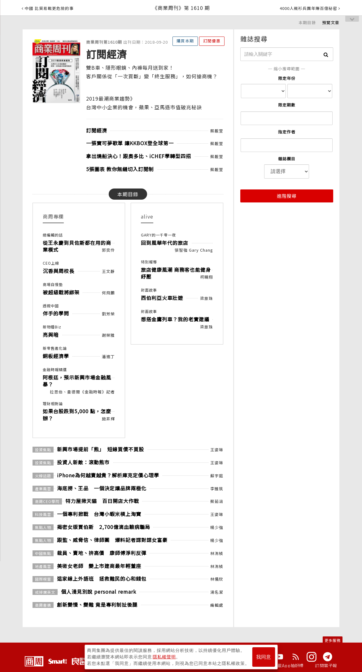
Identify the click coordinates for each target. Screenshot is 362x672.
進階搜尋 (287, 196)
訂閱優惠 (211, 41)
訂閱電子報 (326, 665)
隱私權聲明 (164, 656)
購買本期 (185, 41)
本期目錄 (307, 22)
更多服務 (333, 640)
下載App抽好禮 (288, 665)
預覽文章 (330, 22)
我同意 (263, 657)
